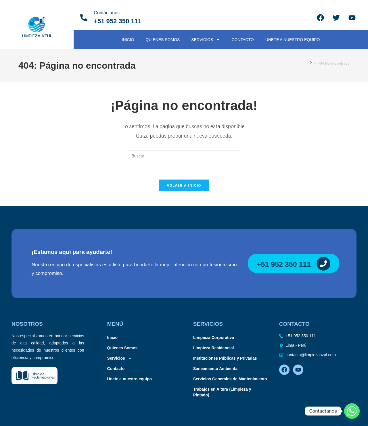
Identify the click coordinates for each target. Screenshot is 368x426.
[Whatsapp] (352, 411)
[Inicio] (310, 63)
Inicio (128, 39)
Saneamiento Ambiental (216, 368)
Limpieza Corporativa (213, 337)
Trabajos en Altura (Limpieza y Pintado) (222, 392)
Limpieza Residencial (213, 348)
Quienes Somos (162, 39)
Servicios (205, 40)
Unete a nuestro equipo (292, 39)
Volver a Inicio (184, 185)
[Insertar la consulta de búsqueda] (184, 156)
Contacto (242, 39)
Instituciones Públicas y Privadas (225, 358)
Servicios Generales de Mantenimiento (230, 379)
